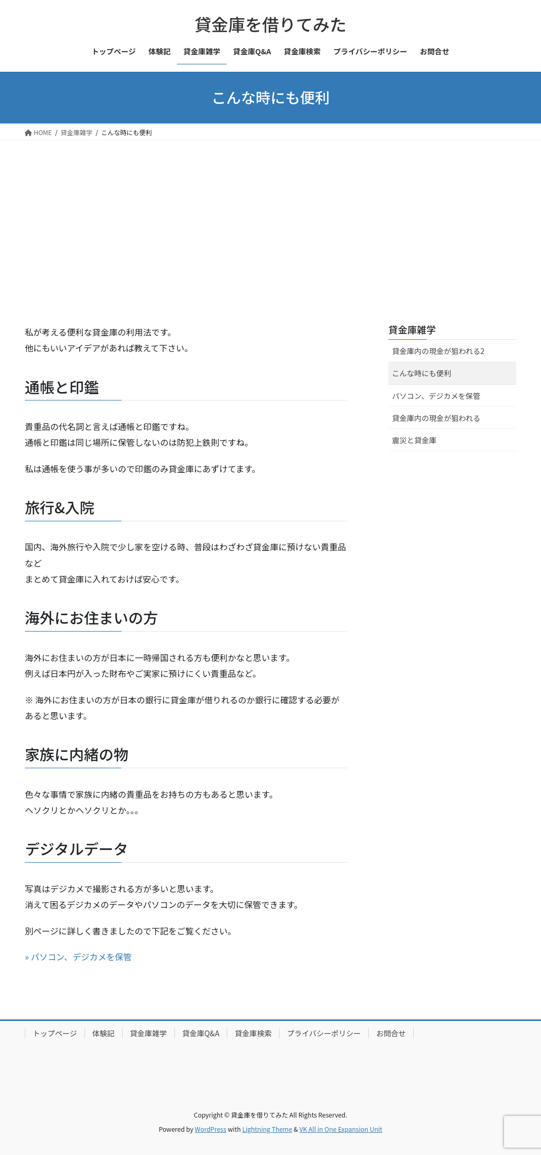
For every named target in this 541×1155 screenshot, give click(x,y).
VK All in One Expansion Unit (341, 1128)
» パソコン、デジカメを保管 (78, 956)
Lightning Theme (267, 1128)
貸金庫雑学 (412, 329)
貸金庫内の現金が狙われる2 (438, 351)
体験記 (103, 1033)
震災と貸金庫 (414, 440)
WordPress (211, 1128)
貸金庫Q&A (200, 1033)
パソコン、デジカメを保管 (436, 395)
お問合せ (391, 1033)
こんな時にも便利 (421, 373)
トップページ (55, 1033)
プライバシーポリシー (324, 1033)
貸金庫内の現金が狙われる (436, 418)
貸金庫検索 (253, 1033)
